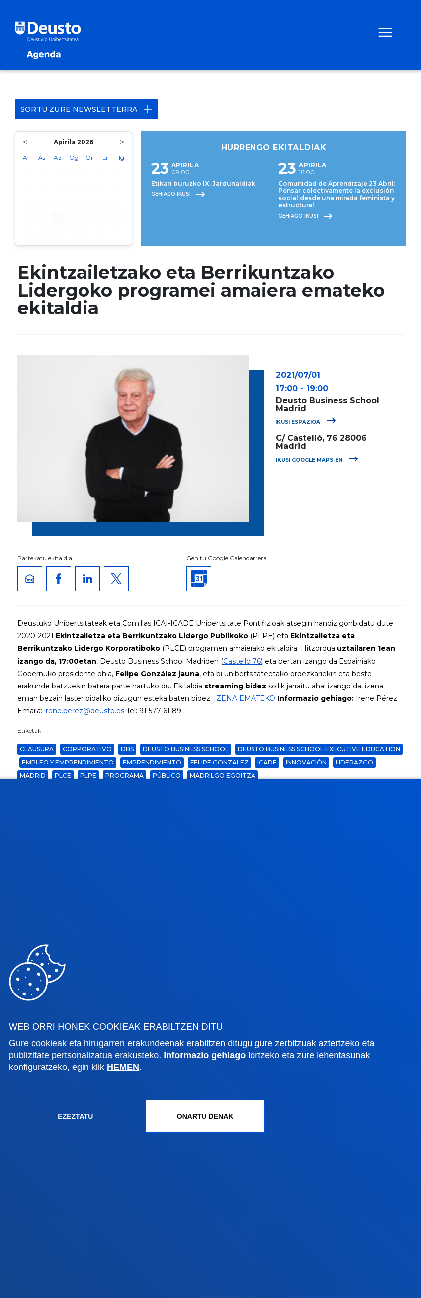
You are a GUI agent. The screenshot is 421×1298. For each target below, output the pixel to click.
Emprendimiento (152, 762)
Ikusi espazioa (305, 422)
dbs (127, 749)
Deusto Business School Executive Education (319, 749)
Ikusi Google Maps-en (317, 460)
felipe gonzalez (219, 762)
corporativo (87, 749)
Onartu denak (205, 1116)
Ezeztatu (75, 1116)
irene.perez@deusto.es (84, 710)
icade (267, 762)
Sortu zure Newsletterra (86, 109)
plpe (88, 775)
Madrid (33, 775)
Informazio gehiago (205, 1055)
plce (63, 775)
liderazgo (354, 762)
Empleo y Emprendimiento (68, 762)
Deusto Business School (186, 749)
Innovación (306, 762)
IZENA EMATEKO (244, 698)
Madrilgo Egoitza (222, 775)
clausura (37, 749)
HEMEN (123, 1067)
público (167, 775)
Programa (124, 775)
